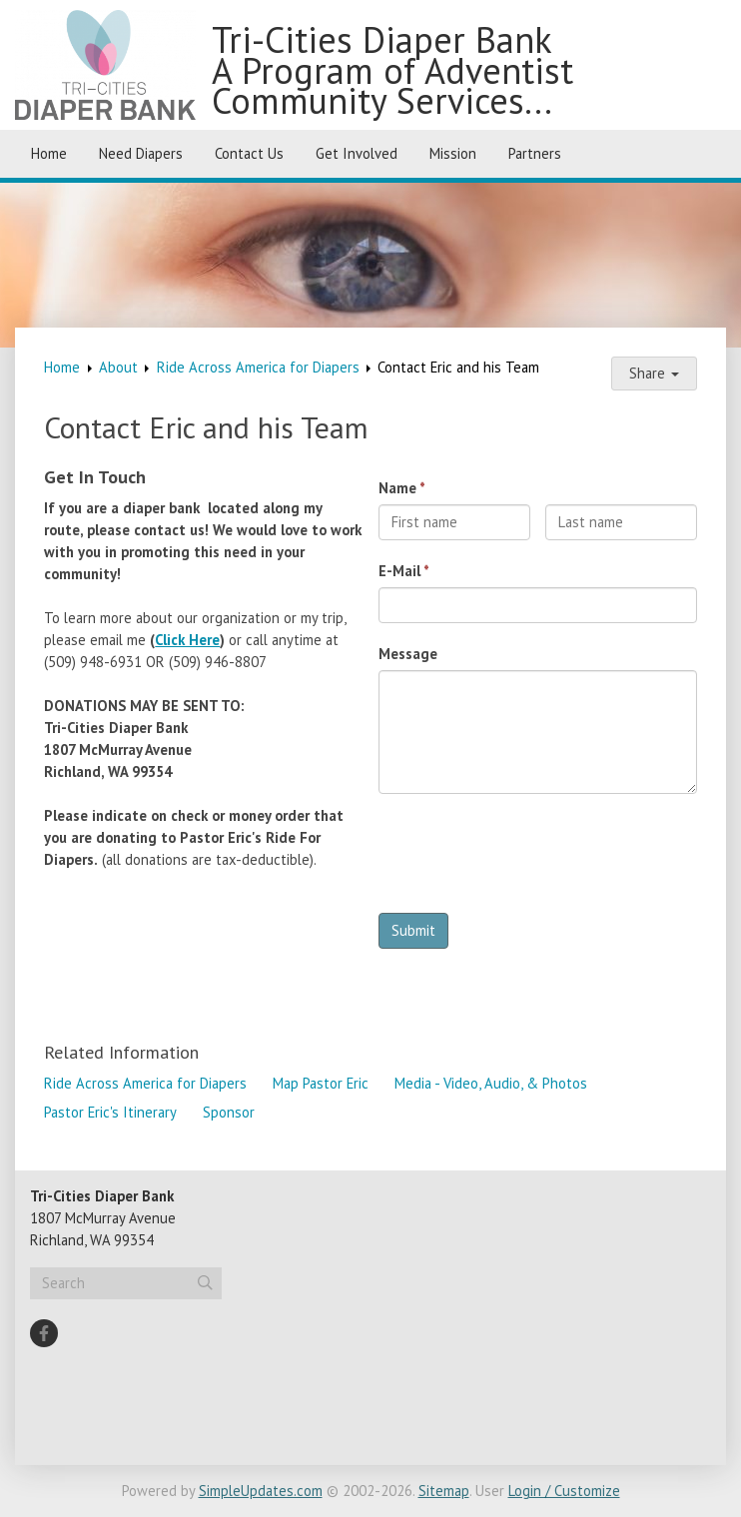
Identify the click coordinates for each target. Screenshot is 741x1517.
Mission (452, 153)
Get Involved (356, 153)
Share (654, 373)
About (118, 367)
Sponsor (229, 1112)
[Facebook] (44, 1333)
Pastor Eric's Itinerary (110, 1112)
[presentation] (530, 859)
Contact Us (249, 153)
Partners (534, 153)
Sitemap (443, 1490)
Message (407, 653)
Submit (413, 930)
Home (49, 153)
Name (397, 487)
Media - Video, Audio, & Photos (490, 1083)
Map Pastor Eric (321, 1083)
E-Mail (399, 570)
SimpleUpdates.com (261, 1490)
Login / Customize (564, 1490)
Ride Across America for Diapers (258, 367)
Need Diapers (141, 153)
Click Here (187, 639)
